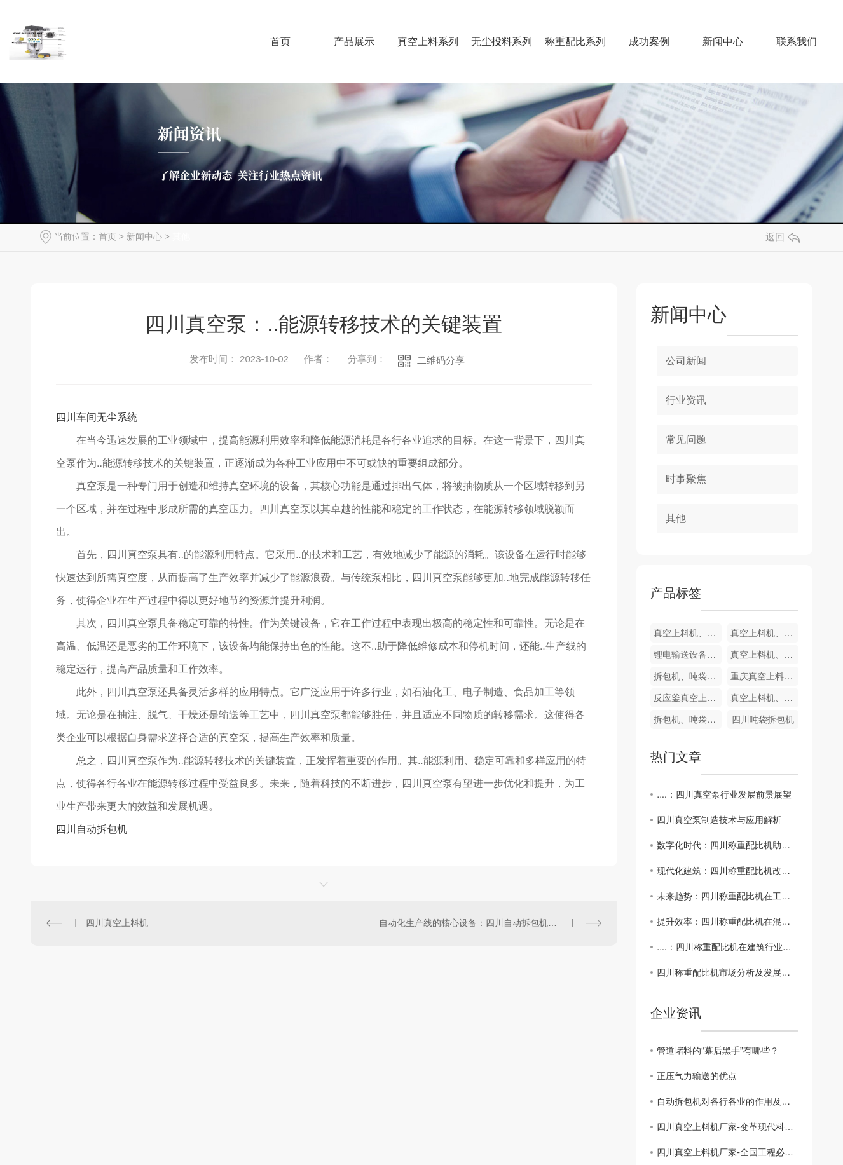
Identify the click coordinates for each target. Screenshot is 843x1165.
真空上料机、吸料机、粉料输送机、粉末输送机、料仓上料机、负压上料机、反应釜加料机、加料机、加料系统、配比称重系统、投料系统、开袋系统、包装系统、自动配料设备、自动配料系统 (764, 698)
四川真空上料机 (117, 923)
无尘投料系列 (501, 41)
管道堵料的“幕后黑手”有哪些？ (717, 1051)
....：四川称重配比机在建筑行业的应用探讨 (727, 947)
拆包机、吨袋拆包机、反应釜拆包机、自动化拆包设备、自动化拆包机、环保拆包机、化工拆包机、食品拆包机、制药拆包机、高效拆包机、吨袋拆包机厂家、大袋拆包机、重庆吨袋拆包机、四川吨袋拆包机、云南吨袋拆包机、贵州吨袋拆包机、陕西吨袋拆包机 (688, 676)
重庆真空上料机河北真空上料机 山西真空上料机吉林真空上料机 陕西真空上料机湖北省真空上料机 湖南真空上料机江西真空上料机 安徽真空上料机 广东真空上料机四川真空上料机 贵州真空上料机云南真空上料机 (764, 676)
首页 (280, 41)
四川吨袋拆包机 (763, 719)
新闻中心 (722, 41)
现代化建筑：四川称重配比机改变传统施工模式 (727, 871)
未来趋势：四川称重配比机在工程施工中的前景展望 (727, 896)
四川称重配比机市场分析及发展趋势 (727, 972)
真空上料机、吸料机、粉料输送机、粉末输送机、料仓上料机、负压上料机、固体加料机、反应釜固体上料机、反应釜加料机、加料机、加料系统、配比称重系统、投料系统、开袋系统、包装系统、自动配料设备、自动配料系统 (688, 633)
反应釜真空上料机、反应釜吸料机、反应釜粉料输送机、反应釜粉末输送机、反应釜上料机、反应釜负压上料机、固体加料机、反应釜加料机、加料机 (688, 698)
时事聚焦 (686, 478)
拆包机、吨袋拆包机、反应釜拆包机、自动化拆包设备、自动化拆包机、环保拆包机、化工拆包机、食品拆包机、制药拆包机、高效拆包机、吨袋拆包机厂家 (688, 719)
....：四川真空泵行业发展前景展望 (724, 794)
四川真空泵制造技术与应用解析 (719, 820)
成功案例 (649, 41)
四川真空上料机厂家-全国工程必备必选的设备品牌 (727, 1152)
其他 (181, 236)
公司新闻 (686, 360)
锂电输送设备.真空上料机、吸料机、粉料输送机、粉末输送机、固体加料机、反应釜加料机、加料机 (688, 655)
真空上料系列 (427, 41)
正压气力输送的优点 (697, 1076)
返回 (782, 236)
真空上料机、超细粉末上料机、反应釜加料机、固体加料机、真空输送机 (764, 633)
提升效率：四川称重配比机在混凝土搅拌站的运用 (727, 921)
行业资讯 (686, 400)
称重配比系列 (575, 41)
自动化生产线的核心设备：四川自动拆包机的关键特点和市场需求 (490, 923)
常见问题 (686, 439)
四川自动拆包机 (91, 829)
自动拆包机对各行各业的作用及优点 (727, 1101)
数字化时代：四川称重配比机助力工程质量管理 (727, 845)
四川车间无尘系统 (96, 417)
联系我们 (796, 41)
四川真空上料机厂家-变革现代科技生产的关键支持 (727, 1127)
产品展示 (354, 41)
